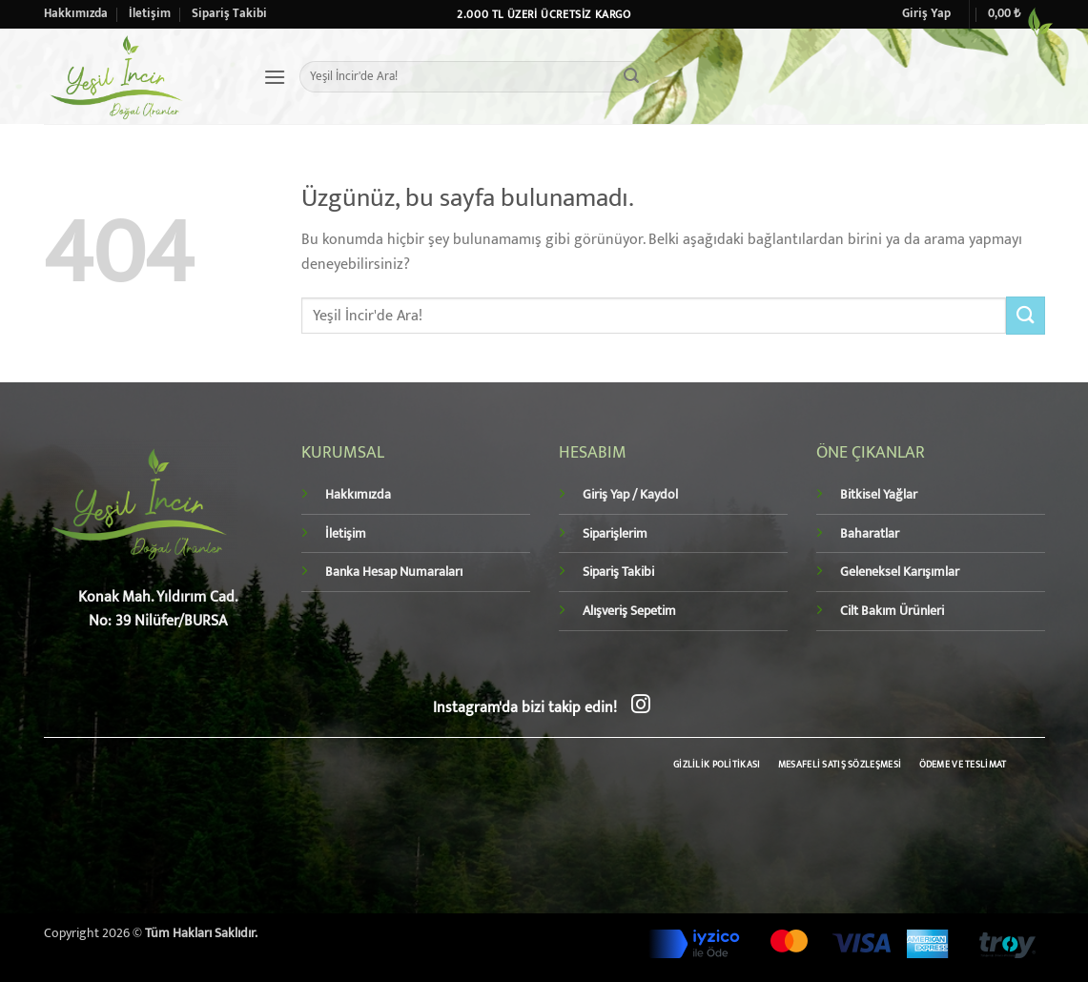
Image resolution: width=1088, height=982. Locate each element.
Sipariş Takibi (229, 14)
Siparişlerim (615, 533)
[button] (926, 14)
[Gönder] (631, 77)
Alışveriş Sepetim (629, 611)
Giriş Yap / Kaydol (630, 494)
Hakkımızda (76, 14)
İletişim (150, 14)
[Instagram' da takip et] (640, 705)
